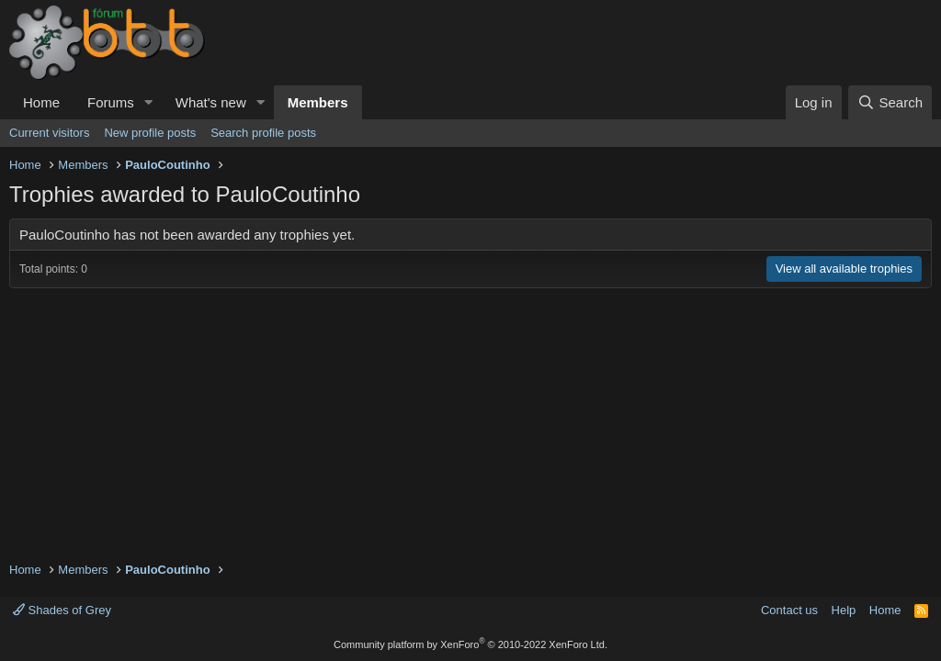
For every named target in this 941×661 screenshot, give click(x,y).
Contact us (789, 610)
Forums (110, 102)
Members (318, 102)
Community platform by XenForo (470, 644)
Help (844, 610)
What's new (211, 102)
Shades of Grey (62, 610)
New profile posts (150, 133)
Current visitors (49, 133)
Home (41, 102)
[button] (149, 102)
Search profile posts (263, 133)
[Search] (890, 102)
